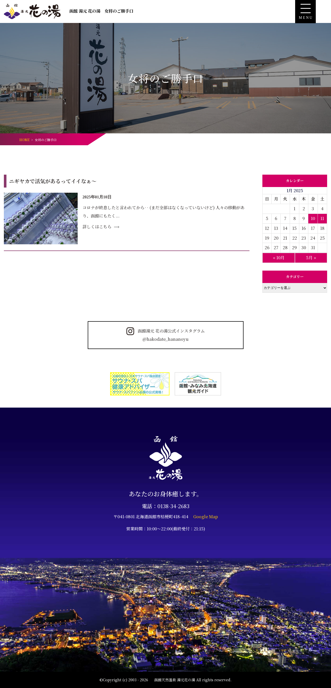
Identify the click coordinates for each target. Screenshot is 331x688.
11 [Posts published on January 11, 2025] (322, 218)
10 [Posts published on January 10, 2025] (313, 218)
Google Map (205, 517)
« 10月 (279, 258)
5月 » (311, 258)
